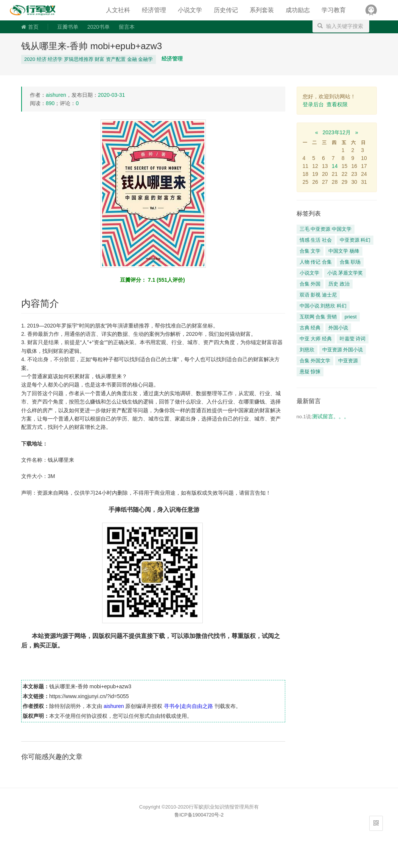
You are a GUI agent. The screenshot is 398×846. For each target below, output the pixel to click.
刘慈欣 (307, 349)
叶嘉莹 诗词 (353, 339)
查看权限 (337, 104)
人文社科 (118, 10)
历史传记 (226, 10)
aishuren (56, 95)
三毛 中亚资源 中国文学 (325, 229)
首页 (30, 27)
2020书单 (98, 27)
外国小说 (338, 328)
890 (50, 103)
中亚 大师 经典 (316, 339)
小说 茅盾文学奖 (345, 273)
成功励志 (298, 10)
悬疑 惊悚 (310, 371)
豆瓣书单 (67, 27)
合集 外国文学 (315, 360)
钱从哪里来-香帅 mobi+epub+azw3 (91, 46)
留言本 (127, 27)
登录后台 (313, 104)
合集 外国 (310, 284)
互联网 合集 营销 (318, 317)
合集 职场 (350, 262)
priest (351, 317)
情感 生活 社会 (316, 240)
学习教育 (334, 10)
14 (335, 166)
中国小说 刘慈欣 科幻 (323, 306)
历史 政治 (339, 284)
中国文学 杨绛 (343, 251)
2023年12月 (336, 132)
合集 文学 (310, 251)
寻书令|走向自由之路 (37, 10)
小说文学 (190, 10)
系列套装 (262, 10)
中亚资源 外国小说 (342, 349)
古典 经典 (310, 328)
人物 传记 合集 (316, 262)
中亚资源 (348, 360)
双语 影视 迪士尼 (318, 295)
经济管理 (154, 10)
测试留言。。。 (330, 416)
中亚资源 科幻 (355, 240)
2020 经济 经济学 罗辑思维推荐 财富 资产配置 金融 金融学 (88, 59)
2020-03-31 (111, 95)
